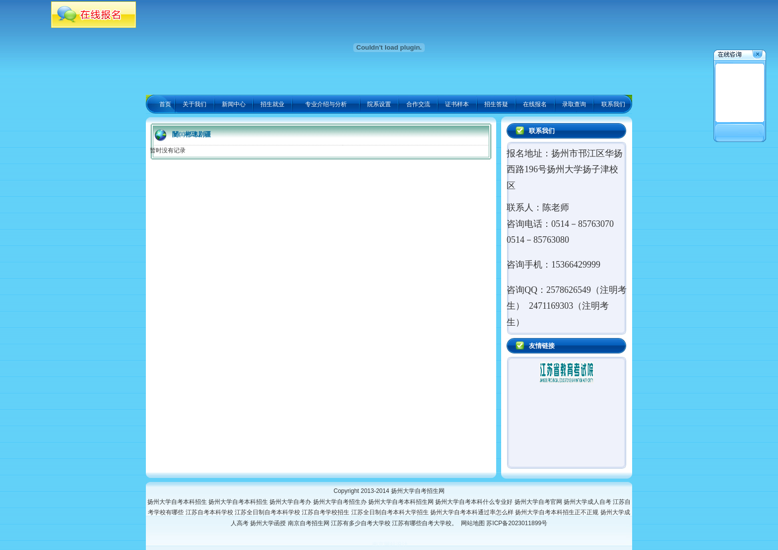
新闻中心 (234, 104)
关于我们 (194, 104)
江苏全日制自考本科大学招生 (390, 512)
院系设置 (379, 104)
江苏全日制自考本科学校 (268, 512)
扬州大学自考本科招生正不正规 (557, 512)
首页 (165, 104)
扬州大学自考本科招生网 (401, 501)
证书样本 (457, 104)
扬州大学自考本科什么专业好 (474, 501)
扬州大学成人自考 (588, 501)
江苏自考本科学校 (210, 512)
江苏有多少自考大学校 (361, 523)
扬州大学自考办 (291, 501)
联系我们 (613, 104)
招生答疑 (496, 104)
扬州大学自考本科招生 (177, 501)
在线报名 (535, 104)
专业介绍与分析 (326, 104)
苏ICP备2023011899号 (516, 523)
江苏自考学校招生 (326, 512)
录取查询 (574, 104)
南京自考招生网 (309, 523)
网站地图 (473, 523)
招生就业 (272, 104)
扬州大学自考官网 (539, 501)
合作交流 (418, 104)
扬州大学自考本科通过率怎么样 (472, 512)
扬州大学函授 (268, 523)
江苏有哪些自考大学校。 (426, 523)
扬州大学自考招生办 (340, 501)
